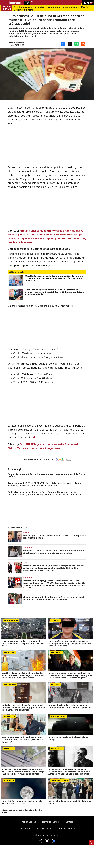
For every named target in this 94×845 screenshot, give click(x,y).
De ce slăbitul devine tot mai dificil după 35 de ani (69, 802)
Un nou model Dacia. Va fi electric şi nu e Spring (68, 738)
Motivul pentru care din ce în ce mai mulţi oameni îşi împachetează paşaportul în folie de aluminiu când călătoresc (23, 707)
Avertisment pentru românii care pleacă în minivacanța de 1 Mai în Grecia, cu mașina (51, 8)
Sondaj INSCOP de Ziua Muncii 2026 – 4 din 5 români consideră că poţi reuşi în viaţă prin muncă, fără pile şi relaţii (53, 551)
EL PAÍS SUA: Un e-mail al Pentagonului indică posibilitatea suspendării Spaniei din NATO (22, 643)
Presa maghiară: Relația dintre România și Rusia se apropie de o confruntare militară (54, 536)
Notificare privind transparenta (47, 835)
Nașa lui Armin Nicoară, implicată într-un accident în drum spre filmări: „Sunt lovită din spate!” (22, 739)
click (33, 437)
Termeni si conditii (50, 821)
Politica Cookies (28, 821)
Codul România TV (66, 828)
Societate (27, 547)
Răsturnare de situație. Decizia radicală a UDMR (21, 811)
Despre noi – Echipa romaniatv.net (35, 828)
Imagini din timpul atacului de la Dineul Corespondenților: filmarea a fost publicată (69, 706)
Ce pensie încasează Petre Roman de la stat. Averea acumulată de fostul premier (46, 475)
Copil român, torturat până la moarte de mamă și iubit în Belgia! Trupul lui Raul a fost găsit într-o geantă (70, 643)
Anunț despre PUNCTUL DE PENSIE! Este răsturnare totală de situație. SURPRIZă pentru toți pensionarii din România (45, 484)
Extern (26, 532)
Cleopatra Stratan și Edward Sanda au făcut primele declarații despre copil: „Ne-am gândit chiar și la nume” (53, 598)
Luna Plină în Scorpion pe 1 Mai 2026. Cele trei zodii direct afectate (21, 802)
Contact (69, 821)
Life (25, 562)
